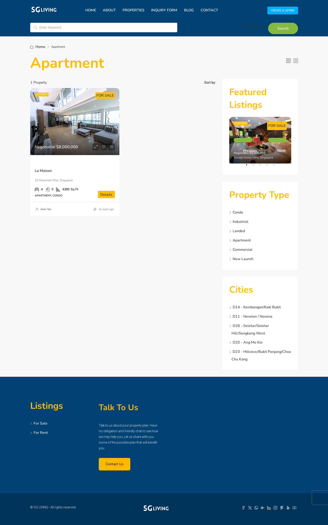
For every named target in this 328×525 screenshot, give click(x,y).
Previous (243, 140)
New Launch (243, 258)
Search (283, 28)
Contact (209, 10)
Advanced (252, 26)
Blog (189, 10)
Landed (239, 231)
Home (90, 10)
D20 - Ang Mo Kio (247, 342)
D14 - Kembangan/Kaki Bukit (257, 307)
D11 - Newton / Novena (252, 316)
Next (277, 140)
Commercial (242, 249)
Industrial (240, 221)
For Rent (41, 432)
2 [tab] (255, 166)
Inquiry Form (164, 10)
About (109, 10)
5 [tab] (276, 166)
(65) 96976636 (237, 10)
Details (106, 194)
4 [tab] (269, 166)
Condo (238, 212)
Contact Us (114, 464)
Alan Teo (45, 209)
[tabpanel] (260, 140)
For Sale (40, 423)
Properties (133, 10)
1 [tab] (249, 166)
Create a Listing (282, 10)
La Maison (43, 170)
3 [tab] (262, 166)
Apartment (242, 240)
